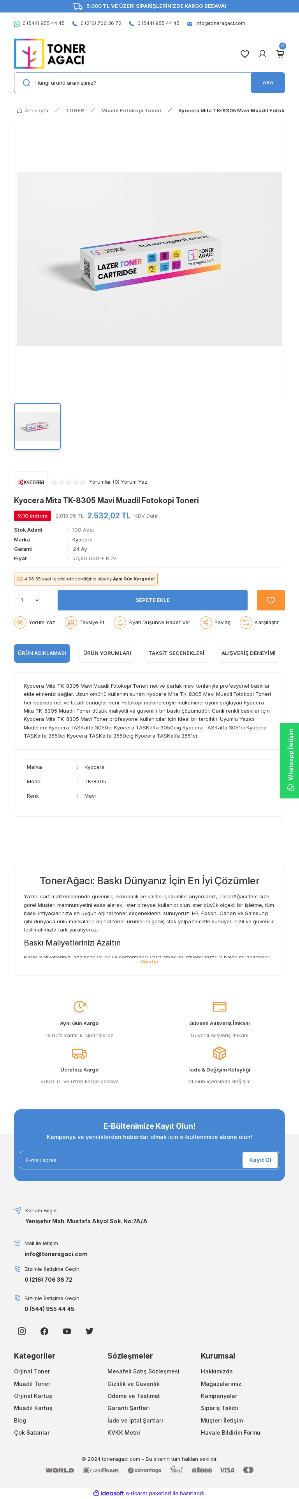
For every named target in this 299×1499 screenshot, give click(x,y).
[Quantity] (31, 600)
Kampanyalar (219, 1396)
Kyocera (82, 539)
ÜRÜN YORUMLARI (107, 653)
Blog (20, 1420)
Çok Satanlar (32, 1432)
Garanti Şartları (128, 1408)
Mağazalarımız (221, 1383)
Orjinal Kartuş (33, 1396)
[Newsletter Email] (149, 1160)
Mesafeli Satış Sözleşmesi (143, 1371)
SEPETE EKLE (152, 600)
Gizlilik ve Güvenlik (133, 1383)
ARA (268, 82)
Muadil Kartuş (33, 1408)
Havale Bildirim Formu (230, 1432)
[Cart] (280, 54)
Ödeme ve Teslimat (133, 1396)
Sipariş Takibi (219, 1408)
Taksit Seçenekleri (176, 653)
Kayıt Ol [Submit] (260, 1160)
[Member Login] (262, 54)
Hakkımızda (217, 1371)
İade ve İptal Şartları (135, 1420)
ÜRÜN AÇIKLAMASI (42, 653)
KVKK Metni (123, 1432)
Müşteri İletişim (222, 1420)
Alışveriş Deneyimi (249, 653)
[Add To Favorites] (271, 600)
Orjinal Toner (32, 1371)
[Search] (149, 82)
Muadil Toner (32, 1383)
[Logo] (50, 53)
